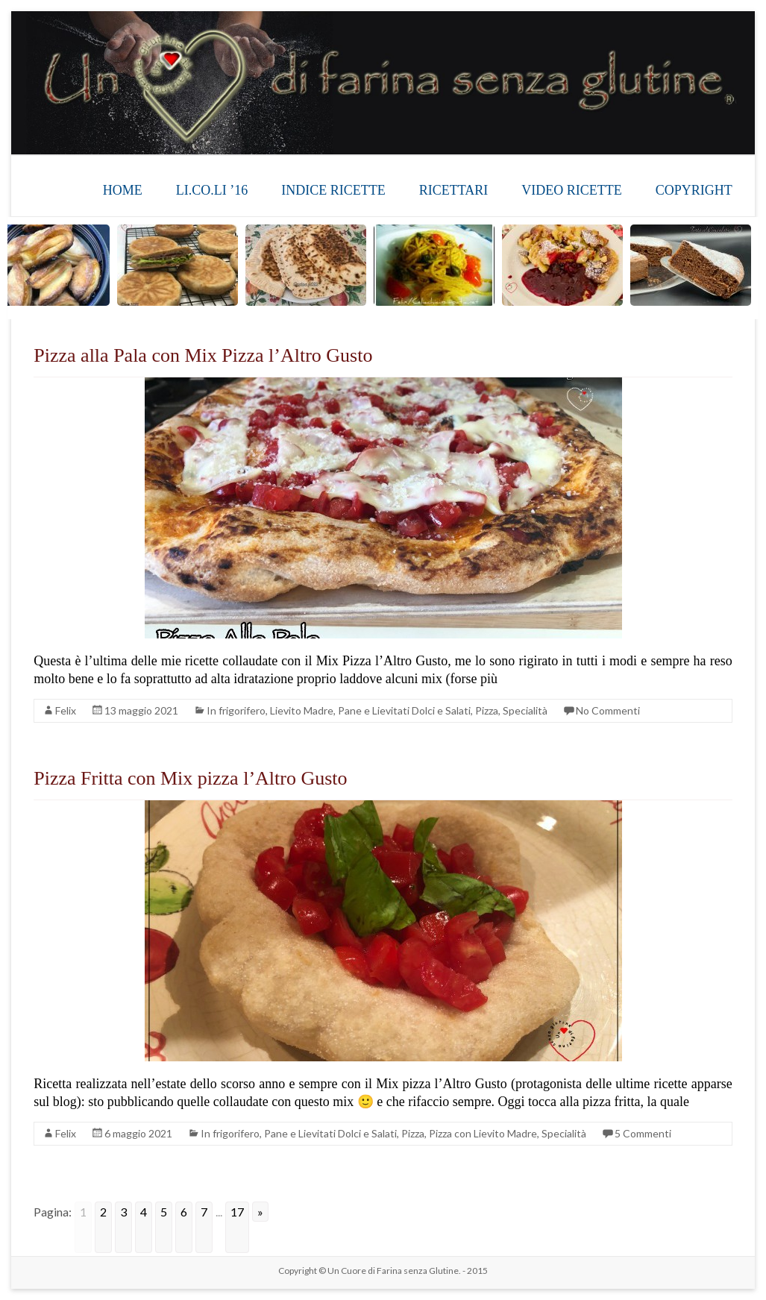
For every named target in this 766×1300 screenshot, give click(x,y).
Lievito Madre (301, 710)
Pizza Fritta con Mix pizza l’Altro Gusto (190, 778)
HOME (122, 190)
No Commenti (608, 710)
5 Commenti (643, 1133)
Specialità (525, 710)
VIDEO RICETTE (571, 190)
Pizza (486, 710)
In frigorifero (236, 710)
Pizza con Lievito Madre (483, 1133)
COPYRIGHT (694, 190)
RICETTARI (454, 190)
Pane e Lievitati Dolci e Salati (404, 710)
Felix (65, 710)
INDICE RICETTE (333, 190)
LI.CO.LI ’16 (212, 190)
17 (237, 1212)
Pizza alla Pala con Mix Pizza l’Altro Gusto (203, 355)
